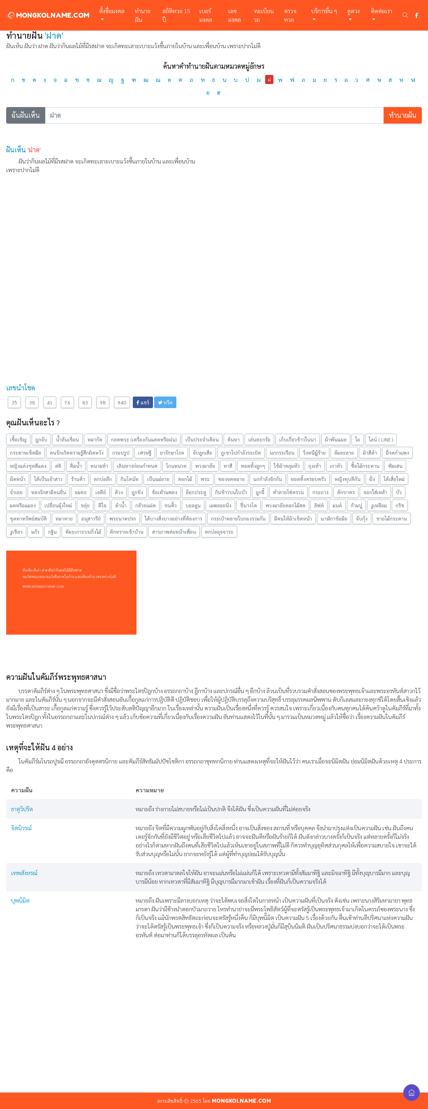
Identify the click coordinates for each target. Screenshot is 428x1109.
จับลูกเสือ (202, 452)
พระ (205, 479)
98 (103, 402)
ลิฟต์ (319, 505)
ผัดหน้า (17, 479)
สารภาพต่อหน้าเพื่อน (174, 531)
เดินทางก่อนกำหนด (137, 465)
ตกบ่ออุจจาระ (219, 531)
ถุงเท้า (314, 465)
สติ (58, 465)
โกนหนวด (176, 465)
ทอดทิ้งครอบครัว (308, 479)
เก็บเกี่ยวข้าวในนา (297, 439)
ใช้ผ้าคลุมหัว (287, 465)
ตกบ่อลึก (103, 479)
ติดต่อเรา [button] (381, 10)
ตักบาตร (346, 492)
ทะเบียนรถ (264, 15)
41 (50, 402)
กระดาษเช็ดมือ (25, 452)
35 (14, 402)
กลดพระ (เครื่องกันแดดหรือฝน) (144, 439)
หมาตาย (64, 518)
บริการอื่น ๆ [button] (324, 10)
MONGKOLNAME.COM (48, 15)
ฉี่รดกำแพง (397, 452)
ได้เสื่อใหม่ (394, 479)
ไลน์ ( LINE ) (381, 439)
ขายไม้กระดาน (391, 518)
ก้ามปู (356, 505)
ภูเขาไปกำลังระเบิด (241, 452)
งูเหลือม (379, 505)
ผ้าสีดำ (370, 452)
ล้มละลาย (344, 452)
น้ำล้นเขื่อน (67, 439)
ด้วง (119, 492)
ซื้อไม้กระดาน (365, 465)
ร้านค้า (78, 479)
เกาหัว (336, 465)
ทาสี (228, 465)
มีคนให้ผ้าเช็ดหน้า (293, 518)
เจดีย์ (100, 492)
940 (122, 402)
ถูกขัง (137, 492)
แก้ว (35, 531)
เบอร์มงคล (205, 15)
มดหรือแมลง (23, 505)
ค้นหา (233, 439)
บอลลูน (193, 505)
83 (85, 402)
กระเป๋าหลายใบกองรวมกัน (238, 518)
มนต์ (337, 505)
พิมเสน (395, 465)
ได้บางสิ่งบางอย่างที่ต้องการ (173, 518)
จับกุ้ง (362, 518)
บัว (399, 492)
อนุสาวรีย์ (91, 518)
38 (32, 402)
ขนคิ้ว (170, 505)
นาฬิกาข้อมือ (334, 518)
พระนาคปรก (122, 518)
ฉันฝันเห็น (26, 115)
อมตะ (81, 492)
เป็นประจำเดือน (202, 439)
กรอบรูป (121, 452)
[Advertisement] (214, 238)
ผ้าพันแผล (336, 439)
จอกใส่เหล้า (375, 492)
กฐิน (52, 531)
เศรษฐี (144, 452)
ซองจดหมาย (231, 479)
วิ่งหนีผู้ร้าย (314, 452)
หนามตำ (99, 465)
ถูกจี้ (260, 492)
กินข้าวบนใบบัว (231, 492)
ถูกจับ (41, 439)
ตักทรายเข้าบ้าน (126, 531)
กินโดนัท (129, 479)
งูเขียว (16, 531)
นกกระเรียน (282, 452)
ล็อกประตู (196, 492)
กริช (400, 505)
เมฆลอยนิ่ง (220, 505)
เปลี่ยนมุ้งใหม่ (58, 505)
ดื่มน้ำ (76, 465)
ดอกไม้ (185, 479)
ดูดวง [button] (353, 10)
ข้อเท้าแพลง (164, 492)
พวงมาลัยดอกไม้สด (285, 505)
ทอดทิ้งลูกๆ (253, 465)
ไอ (357, 439)
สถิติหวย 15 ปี (176, 15)
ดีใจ (102, 505)
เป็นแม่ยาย (158, 479)
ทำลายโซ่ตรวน (288, 492)
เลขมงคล (234, 15)
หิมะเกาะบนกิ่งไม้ (83, 531)
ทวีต (165, 402)
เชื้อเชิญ (18, 439)
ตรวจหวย (290, 15)
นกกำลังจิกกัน (267, 479)
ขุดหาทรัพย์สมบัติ (28, 518)
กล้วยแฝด (145, 505)
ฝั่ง (372, 479)
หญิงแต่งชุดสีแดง (28, 465)
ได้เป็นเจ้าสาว (48, 479)
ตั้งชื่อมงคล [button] (112, 10)
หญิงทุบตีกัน (348, 479)
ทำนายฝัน (142, 15)
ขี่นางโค (248, 505)
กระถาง (320, 492)
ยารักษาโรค (172, 452)
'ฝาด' (34, 149)
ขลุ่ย (85, 505)
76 (67, 402)
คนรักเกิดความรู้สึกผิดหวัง (77, 452)
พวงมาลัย (205, 465)
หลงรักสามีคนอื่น (48, 492)
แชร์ (142, 402)
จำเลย (16, 492)
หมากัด (95, 439)
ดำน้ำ (121, 505)
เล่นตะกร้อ (259, 439)
